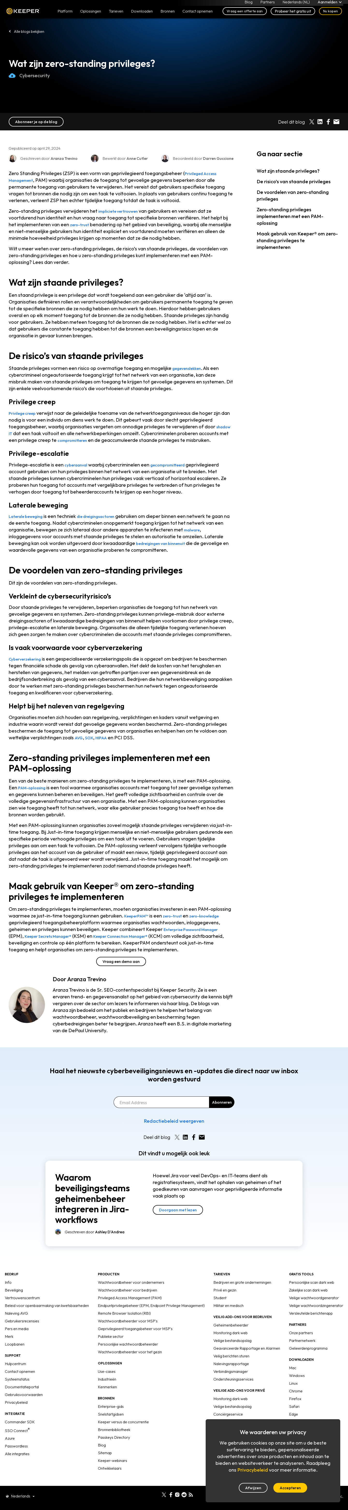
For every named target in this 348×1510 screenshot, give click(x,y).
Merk (9, 1350)
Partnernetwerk (302, 1354)
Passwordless (16, 1459)
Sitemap (105, 1466)
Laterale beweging (30, 523)
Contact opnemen (20, 1385)
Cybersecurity (29, 75)
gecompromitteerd (176, 471)
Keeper (23, 15)
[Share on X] (312, 122)
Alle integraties (17, 1467)
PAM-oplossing (34, 794)
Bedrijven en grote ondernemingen (242, 1295)
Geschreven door (94, 1245)
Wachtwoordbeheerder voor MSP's (128, 1334)
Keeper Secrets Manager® (99, 943)
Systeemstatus (17, 1392)
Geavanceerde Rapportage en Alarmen (246, 1361)
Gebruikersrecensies (22, 1334)
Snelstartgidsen (111, 1427)
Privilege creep (25, 413)
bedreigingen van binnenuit (166, 550)
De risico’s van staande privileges (294, 181)
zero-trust (81, 224)
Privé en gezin (224, 1303)
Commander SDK (20, 1435)
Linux (293, 1396)
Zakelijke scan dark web (308, 1303)
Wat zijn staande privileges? (288, 171)
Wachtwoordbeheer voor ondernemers (131, 1295)
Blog (247, 3)
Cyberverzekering (28, 666)
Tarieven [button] (116, 15)
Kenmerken (107, 1400)
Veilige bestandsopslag (232, 1354)
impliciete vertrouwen (122, 211)
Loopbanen (14, 1357)
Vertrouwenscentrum (22, 1311)
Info (8, 1295)
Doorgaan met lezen (178, 1223)
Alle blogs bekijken (29, 31)
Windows (297, 1389)
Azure (10, 1451)
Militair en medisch (228, 1319)
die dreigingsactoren (109, 523)
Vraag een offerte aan (245, 15)
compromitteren (106, 440)
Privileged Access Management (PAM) (130, 1311)
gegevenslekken (190, 368)
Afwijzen (253, 1487)
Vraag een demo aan (121, 975)
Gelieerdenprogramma (308, 1361)
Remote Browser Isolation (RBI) (124, 1326)
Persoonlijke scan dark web (311, 1295)
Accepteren (290, 1487)
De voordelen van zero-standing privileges (293, 195)
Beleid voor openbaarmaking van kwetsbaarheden (47, 1319)
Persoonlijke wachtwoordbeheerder (128, 1357)
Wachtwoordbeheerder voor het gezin (130, 1365)
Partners (266, 3)
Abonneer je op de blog (36, 121)
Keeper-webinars (112, 1474)
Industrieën (107, 1392)
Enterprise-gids (111, 1420)
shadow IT (20, 433)
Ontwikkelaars (110, 1481)
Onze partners (301, 1346)
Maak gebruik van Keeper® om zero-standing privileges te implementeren (297, 240)
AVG (79, 744)
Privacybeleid (16, 1415)
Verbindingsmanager (230, 1385)
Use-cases (107, 1385)
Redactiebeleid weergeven (174, 1134)
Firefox (295, 1412)
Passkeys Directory (114, 1450)
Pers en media (17, 1342)
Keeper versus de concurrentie (123, 1435)
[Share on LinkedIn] (320, 122)
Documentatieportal (22, 1400)
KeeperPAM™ (139, 922)
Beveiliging (14, 1303)
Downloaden (142, 15)
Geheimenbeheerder (230, 1338)
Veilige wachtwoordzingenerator (316, 1319)
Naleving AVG (16, 1326)
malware (203, 536)
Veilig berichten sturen (231, 1369)
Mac (292, 1381)
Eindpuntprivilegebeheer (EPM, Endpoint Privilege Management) (151, 1319)
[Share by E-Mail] (336, 122)
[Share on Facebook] (328, 122)
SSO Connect (17, 1444)
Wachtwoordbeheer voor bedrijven (127, 1303)
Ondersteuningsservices (233, 1392)
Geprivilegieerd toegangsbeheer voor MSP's (135, 1342)
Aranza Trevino (86, 992)
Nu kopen (330, 15)
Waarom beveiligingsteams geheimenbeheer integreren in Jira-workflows (92, 1212)
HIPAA (106, 744)
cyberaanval (78, 471)
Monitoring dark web (230, 1346)
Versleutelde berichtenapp (311, 1326)
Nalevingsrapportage (231, 1377)
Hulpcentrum (15, 1377)
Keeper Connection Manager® (184, 943)
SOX (91, 744)
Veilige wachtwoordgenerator (314, 1311)
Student (219, 1311)
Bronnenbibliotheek (114, 1443)
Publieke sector (110, 1350)
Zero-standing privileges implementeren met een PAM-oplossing (290, 216)
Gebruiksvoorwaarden (24, 1408)
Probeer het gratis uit (293, 15)
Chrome (296, 1404)
